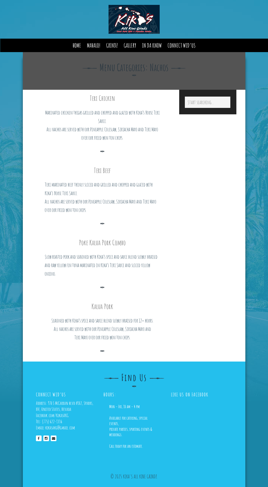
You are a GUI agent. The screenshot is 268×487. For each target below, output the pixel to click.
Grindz (112, 46)
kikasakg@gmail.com (60, 428)
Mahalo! (93, 46)
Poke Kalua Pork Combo (102, 242)
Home (77, 46)
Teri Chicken (102, 98)
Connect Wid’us (182, 46)
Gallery (130, 46)
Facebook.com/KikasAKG (52, 415)
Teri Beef (102, 170)
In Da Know (152, 46)
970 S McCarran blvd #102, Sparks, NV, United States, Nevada (64, 406)
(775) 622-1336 (52, 421)
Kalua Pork (102, 306)
